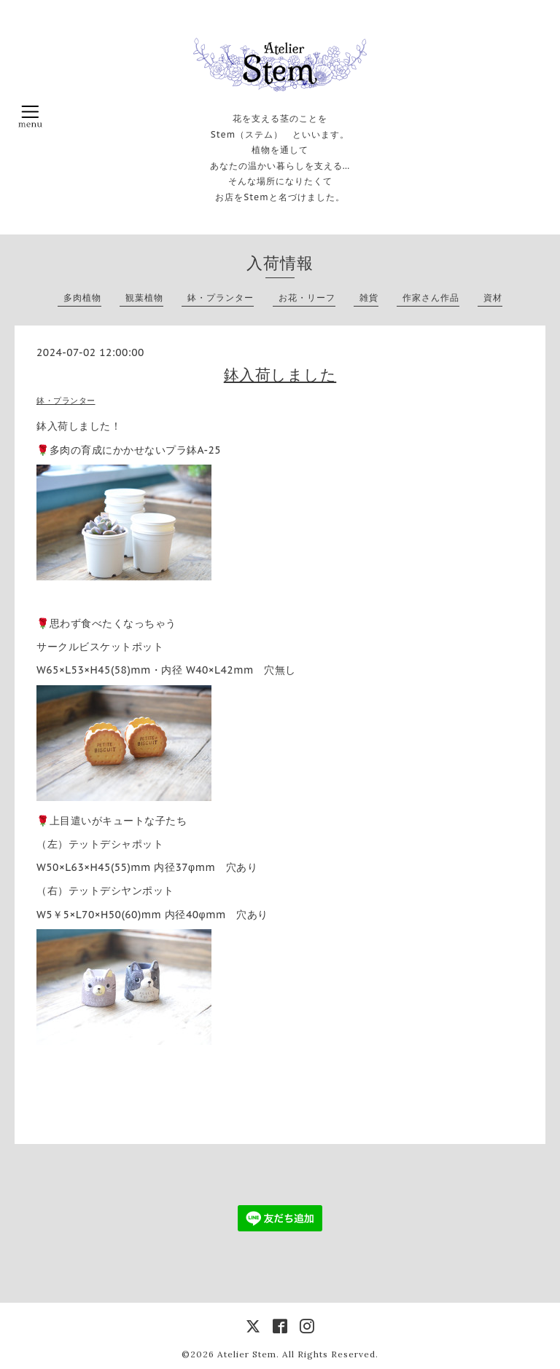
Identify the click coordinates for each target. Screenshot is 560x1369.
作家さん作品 (430, 297)
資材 (492, 297)
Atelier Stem (246, 1354)
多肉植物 (82, 297)
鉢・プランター (220, 297)
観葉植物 (144, 297)
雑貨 (368, 297)
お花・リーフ (307, 297)
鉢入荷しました (280, 374)
